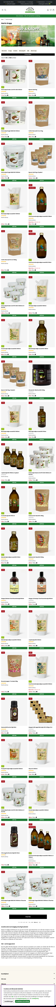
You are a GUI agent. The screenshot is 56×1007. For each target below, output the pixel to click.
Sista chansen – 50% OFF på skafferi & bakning (28, 16)
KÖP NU (42, 180)
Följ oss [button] (3, 984)
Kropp (10, 50)
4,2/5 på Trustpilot (11, 4)
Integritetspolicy (22, 998)
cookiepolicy (35, 998)
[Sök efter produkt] (5, 10)
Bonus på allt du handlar (27, 4)
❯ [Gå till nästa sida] (36, 922)
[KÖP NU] (14, 98)
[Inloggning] (48, 10)
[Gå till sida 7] (28, 922)
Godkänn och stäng (22, 1001)
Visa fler (28, 917)
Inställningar (9, 1001)
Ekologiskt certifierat (45, 4)
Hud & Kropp (9, 19)
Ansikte (15, 50)
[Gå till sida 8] (29, 922)
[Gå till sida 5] (25, 922)
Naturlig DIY (22, 50)
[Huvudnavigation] (2, 10)
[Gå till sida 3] (21, 922)
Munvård (4, 50)
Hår (28, 50)
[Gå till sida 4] (23, 922)
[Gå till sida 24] (32, 922)
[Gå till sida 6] (26, 922)
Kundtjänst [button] (5, 974)
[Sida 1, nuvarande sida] (18, 922)
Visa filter (28, 54)
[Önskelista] (50, 10)
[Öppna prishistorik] (7, 95)
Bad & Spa (33, 50)
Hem (2, 19)
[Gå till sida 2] (20, 922)
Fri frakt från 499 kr (9, 2)
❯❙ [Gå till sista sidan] (40, 922)
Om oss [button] (3, 979)
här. (13, 996)
